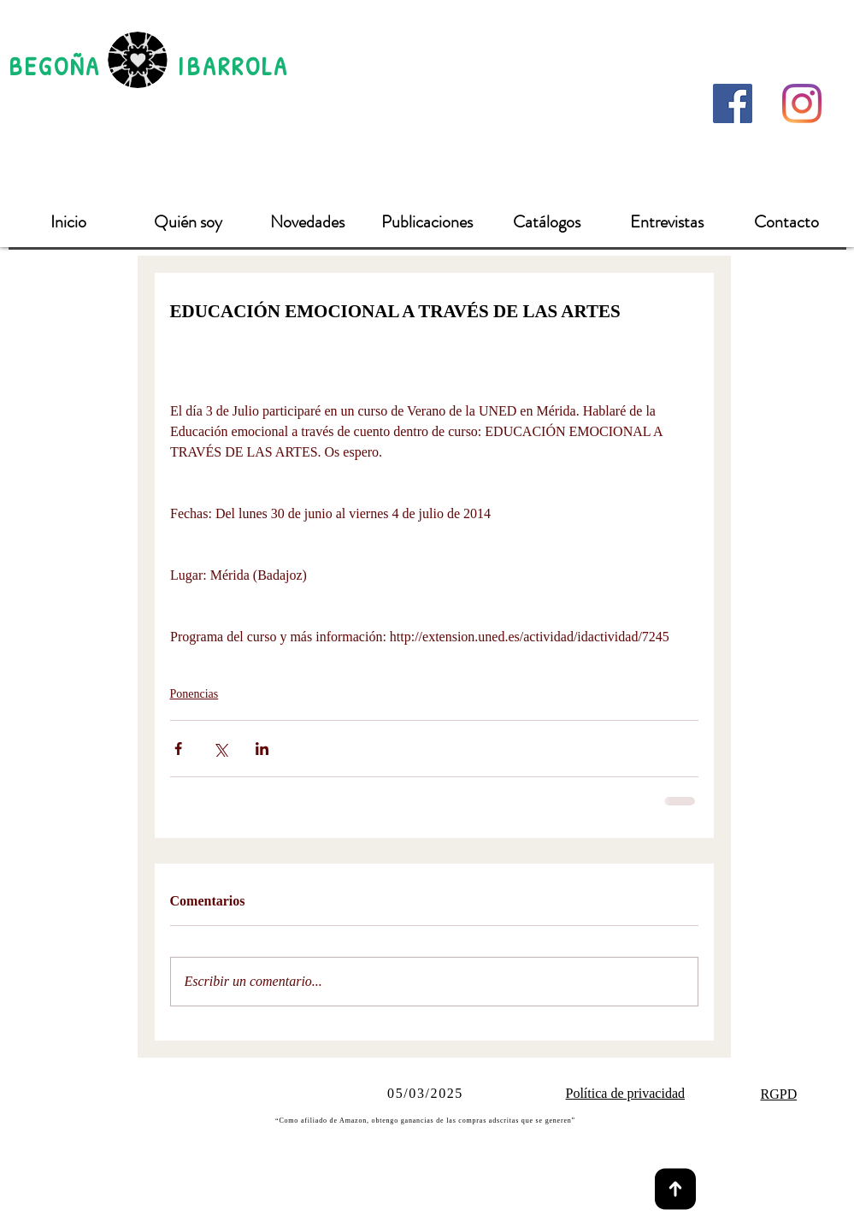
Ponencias (194, 693)
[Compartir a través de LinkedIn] (262, 748)
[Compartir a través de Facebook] (178, 748)
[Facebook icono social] (732, 103)
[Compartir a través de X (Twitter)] (220, 748)
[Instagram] (802, 103)
